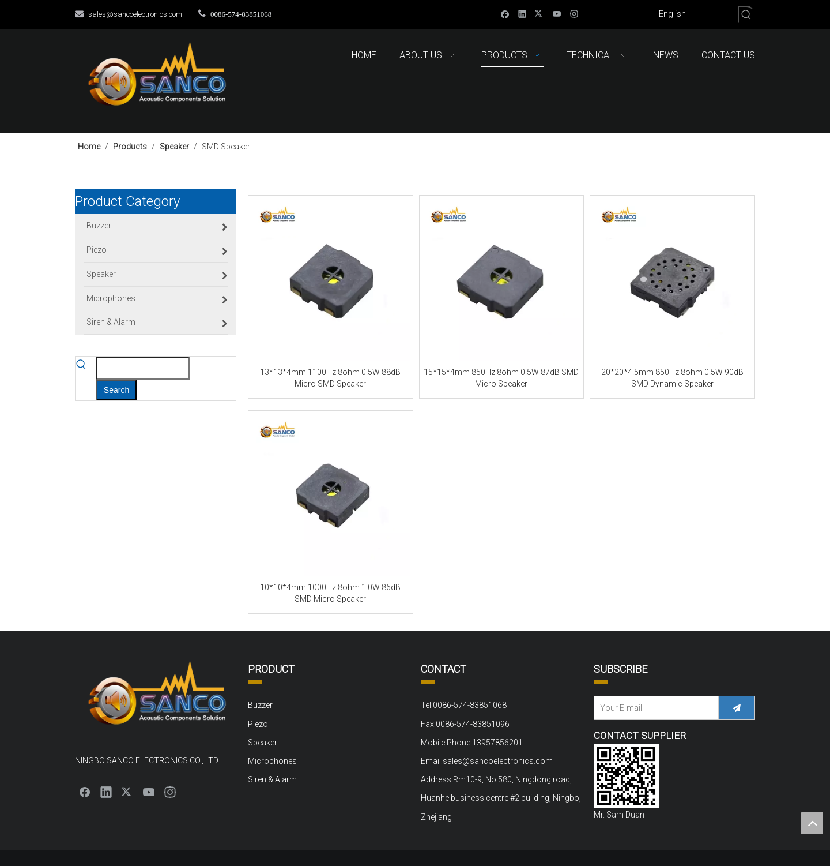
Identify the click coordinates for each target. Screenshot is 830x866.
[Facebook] (505, 13)
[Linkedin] (522, 13)
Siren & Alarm (272, 779)
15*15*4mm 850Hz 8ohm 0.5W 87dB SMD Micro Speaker (501, 378)
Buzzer (260, 705)
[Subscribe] (736, 708)
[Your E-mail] (653, 707)
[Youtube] (557, 13)
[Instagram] (574, 13)
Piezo (258, 724)
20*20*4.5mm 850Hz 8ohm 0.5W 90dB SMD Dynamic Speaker (672, 378)
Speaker (262, 742)
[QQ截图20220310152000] (626, 776)
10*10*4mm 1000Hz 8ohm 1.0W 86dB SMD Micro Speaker (330, 593)
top (812, 823)
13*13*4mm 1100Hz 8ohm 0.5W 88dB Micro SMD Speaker (330, 378)
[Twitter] (540, 13)
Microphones (272, 761)
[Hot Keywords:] (746, 14)
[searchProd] (143, 368)
